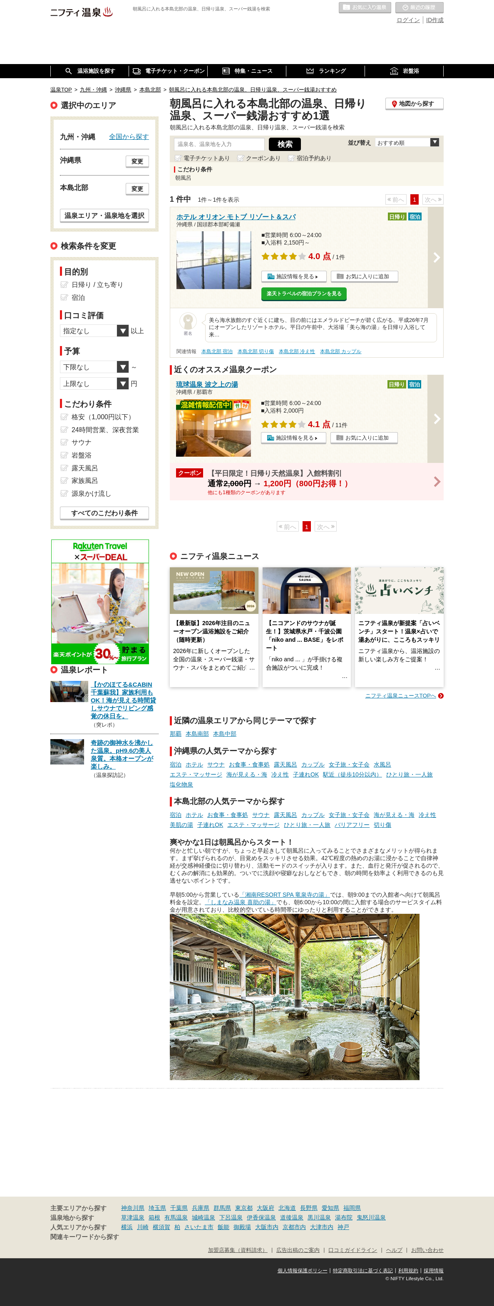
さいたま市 (198, 1227)
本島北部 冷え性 (297, 351)
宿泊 (175, 764)
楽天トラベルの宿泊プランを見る (304, 294)
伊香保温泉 (261, 1217)
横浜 (127, 1227)
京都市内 (294, 1227)
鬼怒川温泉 (371, 1217)
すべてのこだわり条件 (104, 513)
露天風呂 (285, 764)
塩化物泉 (181, 784)
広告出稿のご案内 (298, 1250)
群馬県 (222, 1208)
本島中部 (224, 733)
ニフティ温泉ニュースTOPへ (400, 696)
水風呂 (382, 764)
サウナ (216, 764)
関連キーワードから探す (84, 1237)
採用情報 (434, 1271)
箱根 (154, 1217)
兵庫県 (200, 1208)
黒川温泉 (319, 1217)
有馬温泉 (176, 1217)
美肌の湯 (181, 824)
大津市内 (321, 1227)
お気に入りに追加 (367, 276)
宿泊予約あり (314, 158)
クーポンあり (263, 158)
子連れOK (306, 774)
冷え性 (280, 774)
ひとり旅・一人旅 (409, 774)
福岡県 (352, 1208)
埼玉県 (157, 1208)
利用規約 (408, 1271)
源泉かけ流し (92, 493)
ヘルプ (394, 1250)
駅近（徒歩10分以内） (352, 774)
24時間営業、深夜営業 (105, 429)
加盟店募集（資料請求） (238, 1250)
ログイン (408, 20)
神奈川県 (132, 1208)
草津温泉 (132, 1217)
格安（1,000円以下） (103, 416)
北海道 (287, 1208)
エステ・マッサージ (196, 774)
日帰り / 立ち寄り (98, 284)
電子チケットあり (207, 158)
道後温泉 (291, 1217)
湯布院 (344, 1217)
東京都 (244, 1208)
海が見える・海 (246, 774)
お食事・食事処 (249, 764)
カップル (313, 764)
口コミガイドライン (352, 1250)
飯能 (223, 1227)
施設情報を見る (295, 276)
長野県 (309, 1208)
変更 (137, 161)
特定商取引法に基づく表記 (363, 1271)
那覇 (175, 733)
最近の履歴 (419, 8)
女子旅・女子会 (349, 764)
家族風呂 (85, 480)
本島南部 (197, 733)
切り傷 (382, 824)
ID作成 (435, 20)
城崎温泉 (203, 1217)
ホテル (194, 764)
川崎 (143, 1227)
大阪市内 (266, 1227)
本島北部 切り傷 (256, 351)
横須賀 (161, 1227)
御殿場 (242, 1227)
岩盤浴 (82, 455)
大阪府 (265, 1208)
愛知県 (330, 1208)
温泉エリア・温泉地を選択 (104, 215)
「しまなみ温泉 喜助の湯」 (240, 902)
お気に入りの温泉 (365, 8)
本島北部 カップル (340, 351)
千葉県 (179, 1208)
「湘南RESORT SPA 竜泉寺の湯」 (284, 894)
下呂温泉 (231, 1217)
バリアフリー (352, 824)
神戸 (343, 1227)
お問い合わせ (427, 1250)
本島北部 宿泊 (217, 351)
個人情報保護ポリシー (303, 1271)
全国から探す (129, 136)
